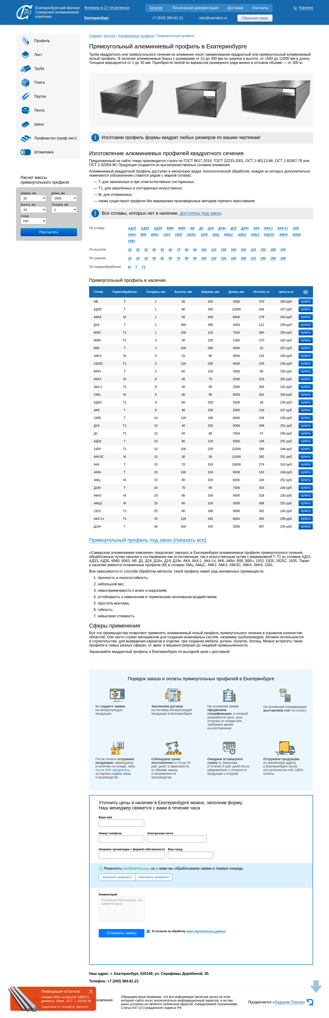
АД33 (145, 228)
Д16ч (222, 228)
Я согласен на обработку (186, 931)
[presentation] (133, 951)
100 (203, 249)
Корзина (306, 8)
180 (233, 249)
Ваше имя (105, 817)
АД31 (132, 228)
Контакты (260, 8)
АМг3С (269, 234)
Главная (95, 36)
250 (263, 249)
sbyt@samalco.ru (213, 18)
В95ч (155, 234)
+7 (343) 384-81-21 (167, 18)
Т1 (143, 267)
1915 (166, 234)
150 (223, 249)
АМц (215, 234)
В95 (143, 234)
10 (130, 249)
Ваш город (175, 849)
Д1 (201, 228)
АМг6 (296, 234)
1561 (131, 241)
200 (243, 249)
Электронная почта (160, 833)
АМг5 (283, 234)
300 (283, 249)
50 (162, 249)
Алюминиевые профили (136, 36)
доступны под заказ (200, 213)
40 (154, 249)
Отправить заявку (121, 933)
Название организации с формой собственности (132, 849)
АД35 (158, 228)
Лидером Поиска (289, 1002)
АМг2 (242, 234)
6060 (170, 228)
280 (273, 249)
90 (195, 249)
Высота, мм (28, 204)
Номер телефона (110, 833)
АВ (192, 228)
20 (138, 249)
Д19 (233, 228)
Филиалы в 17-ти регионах (107, 8)
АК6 (296, 228)
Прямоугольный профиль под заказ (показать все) (147, 540)
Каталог (156, 8)
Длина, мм (58, 193)
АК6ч (132, 234)
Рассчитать (48, 232)
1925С (191, 234)
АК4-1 (268, 228)
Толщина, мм (59, 204)
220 (253, 249)
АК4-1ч (282, 228)
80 (186, 249)
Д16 (211, 228)
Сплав (25, 216)
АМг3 (255, 234)
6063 (181, 228)
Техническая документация (195, 8)
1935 (204, 234)
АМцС (228, 234)
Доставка (235, 8)
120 (213, 249)
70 (178, 249)
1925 (178, 234)
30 (146, 249)
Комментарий (108, 894)
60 (170, 249)
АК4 (256, 228)
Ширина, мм (28, 193)
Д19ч (245, 228)
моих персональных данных (206, 931)
